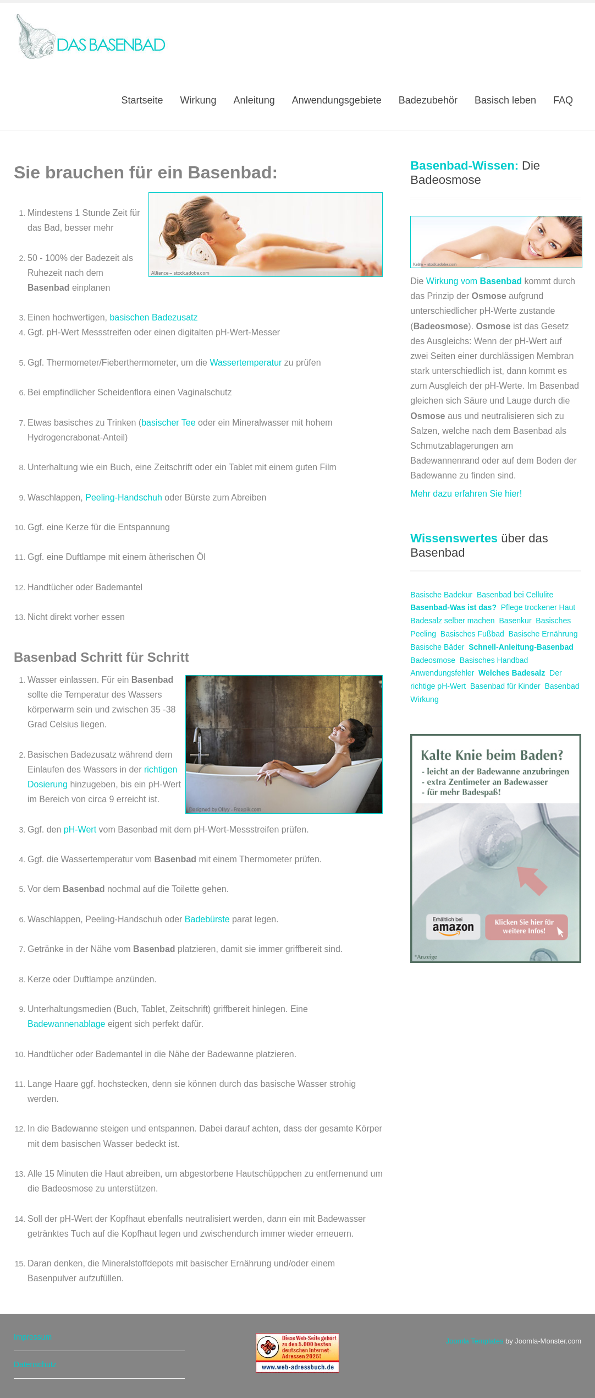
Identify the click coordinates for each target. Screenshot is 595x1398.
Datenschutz (35, 1364)
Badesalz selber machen (452, 620)
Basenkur (515, 620)
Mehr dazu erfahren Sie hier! (466, 493)
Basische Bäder (437, 647)
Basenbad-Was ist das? (453, 607)
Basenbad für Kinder (505, 686)
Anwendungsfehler (442, 672)
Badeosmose (432, 660)
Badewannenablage (67, 1024)
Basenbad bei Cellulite (515, 594)
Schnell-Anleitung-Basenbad (521, 647)
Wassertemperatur (246, 362)
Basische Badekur (441, 594)
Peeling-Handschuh (123, 497)
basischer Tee (168, 422)
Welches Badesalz (511, 672)
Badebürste (208, 919)
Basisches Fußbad (472, 633)
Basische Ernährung (543, 633)
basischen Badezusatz (153, 317)
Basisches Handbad (494, 660)
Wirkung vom (474, 281)
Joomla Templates (475, 1341)
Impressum (33, 1337)
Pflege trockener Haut (538, 607)
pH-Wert (80, 829)
